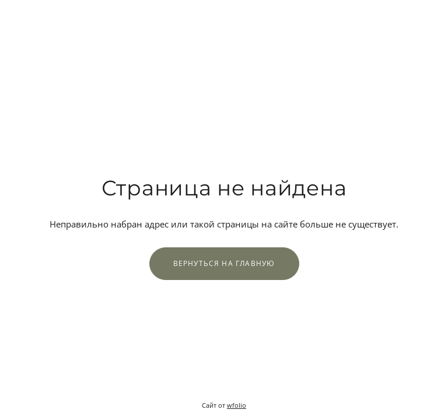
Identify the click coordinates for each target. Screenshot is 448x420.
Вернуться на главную (224, 263)
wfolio (236, 405)
